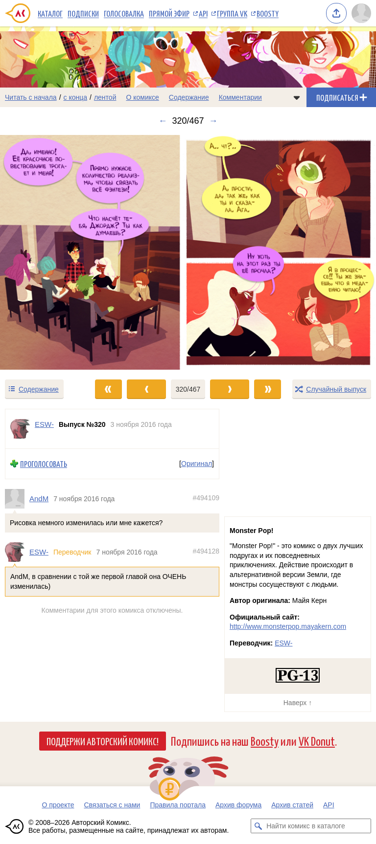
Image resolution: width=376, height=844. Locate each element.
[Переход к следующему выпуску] (188, 252)
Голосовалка (124, 13)
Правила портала (178, 805)
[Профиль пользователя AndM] (17, 499)
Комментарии (240, 97)
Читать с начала (31, 97)
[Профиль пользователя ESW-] (20, 429)
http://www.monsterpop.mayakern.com (288, 626)
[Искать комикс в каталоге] (258, 826)
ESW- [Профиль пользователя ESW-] (44, 424)
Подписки (83, 13)
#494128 (205, 551)
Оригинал (196, 463)
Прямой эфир (169, 13)
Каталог (50, 13)
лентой (105, 97)
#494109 (205, 498)
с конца (76, 97)
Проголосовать (43, 464)
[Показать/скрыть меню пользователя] (361, 13)
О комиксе (142, 97)
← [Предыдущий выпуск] (162, 121)
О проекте (58, 805)
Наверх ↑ (297, 703)
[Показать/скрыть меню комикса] (296, 97)
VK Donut (317, 740)
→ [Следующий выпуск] (213, 121)
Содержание (189, 97)
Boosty (268, 13)
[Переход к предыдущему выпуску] (47, 252)
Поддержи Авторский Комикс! (103, 740)
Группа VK (232, 13)
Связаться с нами (112, 805)
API (203, 13)
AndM (38, 498)
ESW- (38, 552)
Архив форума (238, 805)
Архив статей (292, 805)
